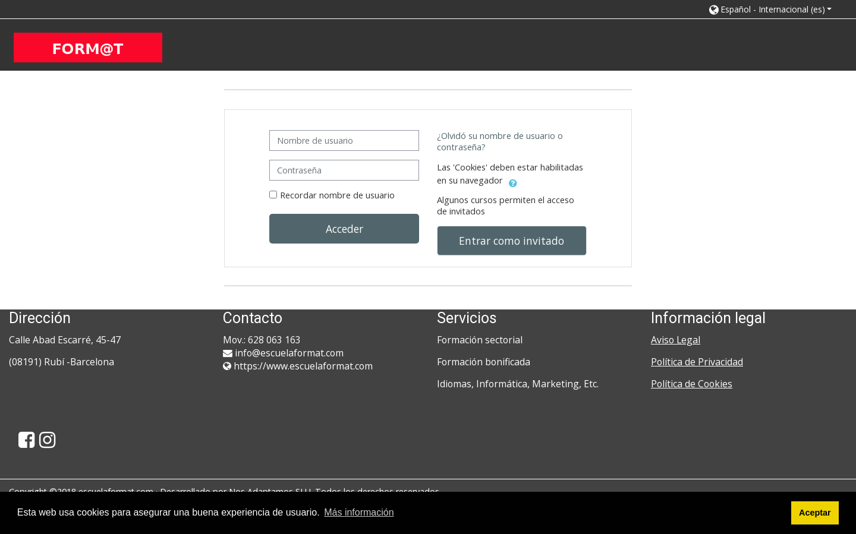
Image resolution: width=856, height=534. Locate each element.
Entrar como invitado (511, 240)
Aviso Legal (675, 339)
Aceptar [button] (815, 512)
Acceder (344, 229)
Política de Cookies (691, 383)
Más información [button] (359, 512)
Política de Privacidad (697, 361)
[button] (770, 9)
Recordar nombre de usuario (337, 195)
